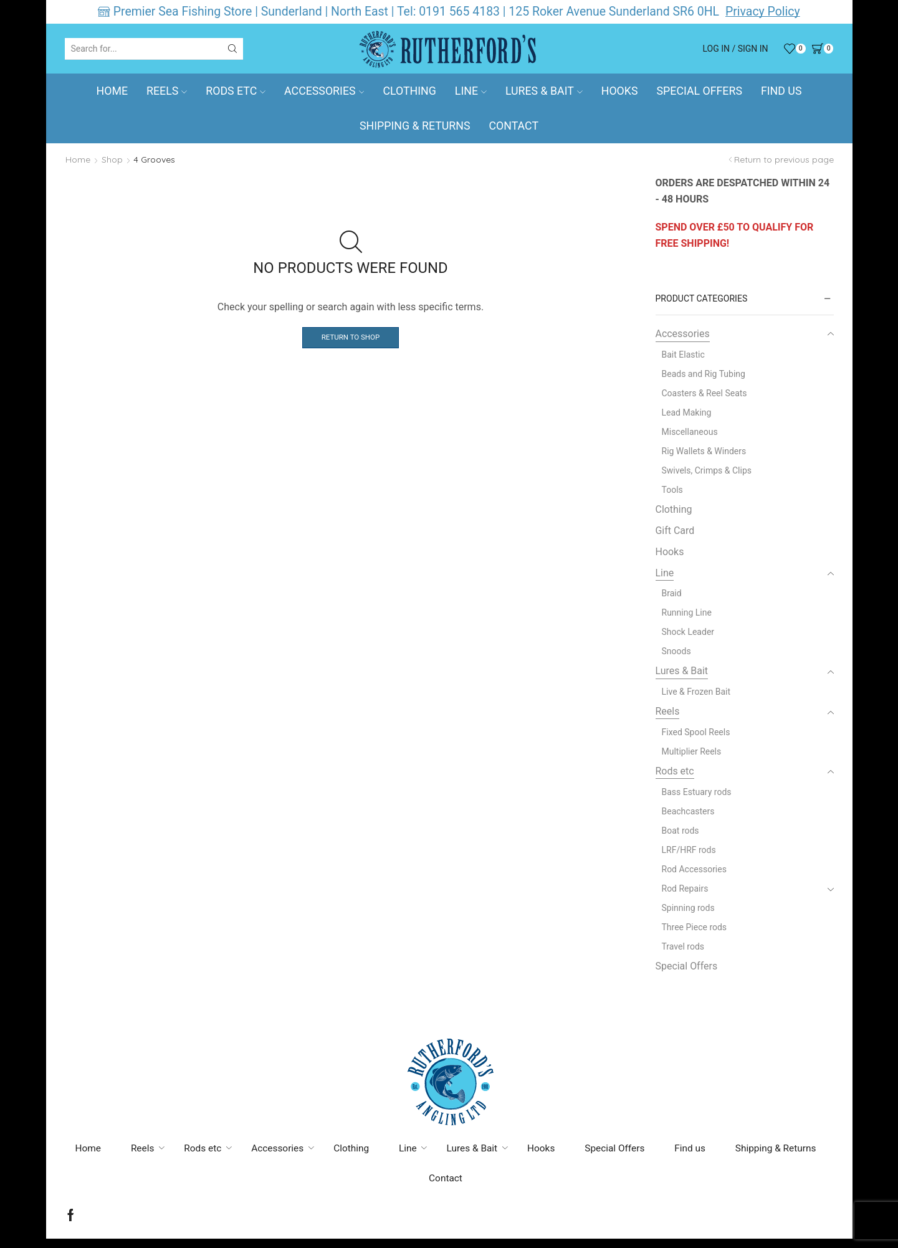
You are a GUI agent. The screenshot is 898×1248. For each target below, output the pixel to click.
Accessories (324, 91)
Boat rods (680, 831)
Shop (112, 159)
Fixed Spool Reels (696, 732)
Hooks (619, 91)
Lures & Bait (544, 91)
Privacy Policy (762, 11)
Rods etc (235, 91)
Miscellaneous (690, 432)
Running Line (687, 612)
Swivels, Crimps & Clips (707, 470)
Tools (672, 490)
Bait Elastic (683, 355)
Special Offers (699, 91)
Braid (672, 593)
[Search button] (232, 48)
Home (112, 91)
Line (471, 91)
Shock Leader (688, 632)
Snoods (676, 651)
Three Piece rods (694, 927)
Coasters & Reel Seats (704, 393)
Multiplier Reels (692, 751)
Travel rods (683, 946)
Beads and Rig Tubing (703, 374)
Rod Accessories (694, 869)
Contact (513, 126)
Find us (781, 91)
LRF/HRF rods (689, 850)
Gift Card (675, 530)
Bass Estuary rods (697, 792)
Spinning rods (688, 908)
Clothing (409, 91)
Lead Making (687, 412)
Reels (166, 91)
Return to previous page (784, 159)
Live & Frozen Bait (696, 692)
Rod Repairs (685, 888)
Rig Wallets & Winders (704, 451)
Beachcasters (688, 811)
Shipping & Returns (415, 126)
